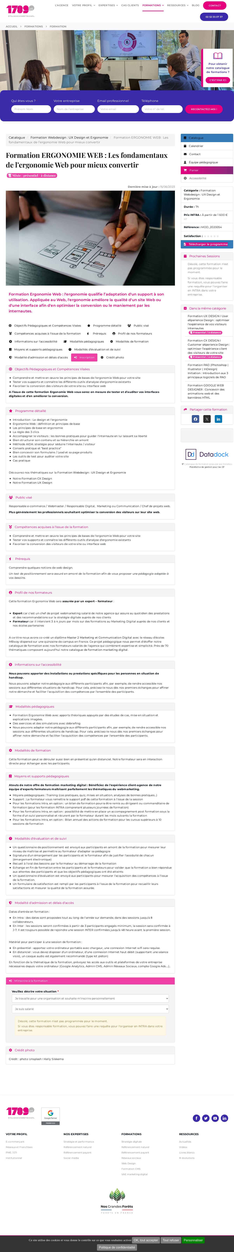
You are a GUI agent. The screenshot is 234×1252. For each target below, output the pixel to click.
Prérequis (96, 333)
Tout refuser (171, 1240)
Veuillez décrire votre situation (34, 991)
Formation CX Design (37, 478)
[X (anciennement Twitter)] (207, 419)
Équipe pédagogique (201, 162)
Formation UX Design (37, 482)
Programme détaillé (104, 325)
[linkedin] (224, 1118)
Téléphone (149, 101)
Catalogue (17, 137)
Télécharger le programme (206, 244)
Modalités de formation (129, 341)
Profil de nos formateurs (132, 333)
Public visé (138, 325)
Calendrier (193, 146)
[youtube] (215, 1118)
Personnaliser (193, 1240)
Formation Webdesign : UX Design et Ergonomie (69, 137)
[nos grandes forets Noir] (117, 1186)
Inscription (84, 357)
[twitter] (206, 1118)
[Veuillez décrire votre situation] (90, 1009)
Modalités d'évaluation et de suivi (94, 349)
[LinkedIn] (218, 419)
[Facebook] (195, 419)
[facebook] (196, 1118)
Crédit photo (112, 357)
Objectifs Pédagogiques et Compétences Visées (45, 325)
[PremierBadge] (50, 1108)
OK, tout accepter (146, 1240)
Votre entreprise (67, 101)
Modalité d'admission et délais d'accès (38, 357)
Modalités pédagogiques (84, 341)
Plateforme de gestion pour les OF (206, 467)
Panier (191, 170)
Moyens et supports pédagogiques (35, 349)
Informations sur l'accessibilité (33, 341)
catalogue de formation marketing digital (98, 650)
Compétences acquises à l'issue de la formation (45, 333)
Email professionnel (113, 101)
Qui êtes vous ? (24, 101)
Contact (192, 154)
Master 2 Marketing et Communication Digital (99, 637)
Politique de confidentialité (117, 1247)
